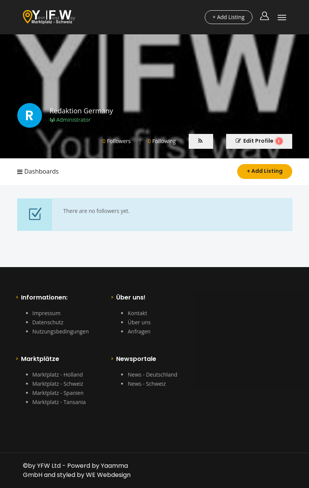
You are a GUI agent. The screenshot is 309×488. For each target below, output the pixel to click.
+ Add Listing (265, 171)
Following (162, 141)
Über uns (139, 322)
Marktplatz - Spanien (58, 392)
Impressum (46, 313)
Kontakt (137, 313)
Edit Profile (259, 141)
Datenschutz (47, 322)
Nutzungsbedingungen (60, 331)
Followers (116, 141)
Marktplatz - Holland (57, 374)
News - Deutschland (152, 374)
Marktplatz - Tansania (59, 402)
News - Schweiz (146, 383)
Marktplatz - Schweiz (57, 383)
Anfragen (139, 331)
